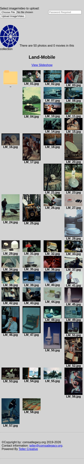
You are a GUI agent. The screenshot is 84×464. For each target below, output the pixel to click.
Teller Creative (28, 449)
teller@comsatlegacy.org (46, 445)
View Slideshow (42, 65)
